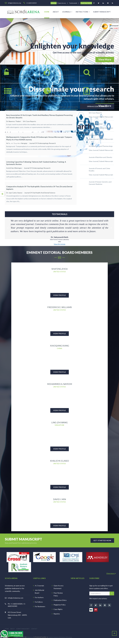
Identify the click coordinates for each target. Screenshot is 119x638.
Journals (67, 12)
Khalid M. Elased (59, 456)
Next (111, 218)
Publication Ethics (60, 596)
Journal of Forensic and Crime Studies (99, 169)
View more (111, 569)
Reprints (57, 609)
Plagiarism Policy (60, 600)
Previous (8, 218)
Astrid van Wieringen (14, 164)
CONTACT (34, 624)
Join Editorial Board (39, 587)
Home (46, 12)
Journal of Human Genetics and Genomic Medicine (100, 183)
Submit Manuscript (102, 12)
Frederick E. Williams (59, 300)
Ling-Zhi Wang (59, 417)
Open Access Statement (58, 582)
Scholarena (30, 632)
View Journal (93, 117)
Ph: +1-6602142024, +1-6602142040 (17, 601)
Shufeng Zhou (59, 262)
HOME (7, 624)
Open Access (62, 3)
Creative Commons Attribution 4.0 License (60, 632)
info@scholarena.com (15, 594)
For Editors (39, 598)
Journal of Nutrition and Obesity (100, 157)
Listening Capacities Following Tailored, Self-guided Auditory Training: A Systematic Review (36, 159)
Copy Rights (58, 605)
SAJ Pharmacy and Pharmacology (101, 146)
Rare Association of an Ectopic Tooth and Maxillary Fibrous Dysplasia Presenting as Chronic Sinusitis (39, 116)
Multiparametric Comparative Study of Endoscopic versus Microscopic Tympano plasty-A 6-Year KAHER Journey (39, 136)
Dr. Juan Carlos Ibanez (14, 187)
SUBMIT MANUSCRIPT (23, 624)
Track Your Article (86, 3)
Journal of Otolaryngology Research (42, 141)
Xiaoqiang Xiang (59, 339)
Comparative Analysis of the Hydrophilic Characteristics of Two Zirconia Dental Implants (39, 182)
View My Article (59, 237)
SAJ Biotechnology (95, 124)
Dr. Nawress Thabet (13, 121)
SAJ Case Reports (29, 121)
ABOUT (12, 624)
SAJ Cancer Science (96, 135)
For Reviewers (40, 602)
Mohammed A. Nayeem (59, 378)
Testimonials (73, 3)
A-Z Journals (39, 581)
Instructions (83, 12)
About (56, 12)
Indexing (53, 3)
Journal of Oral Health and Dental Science (39, 187)
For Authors (39, 593)
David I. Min (59, 494)
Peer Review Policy (58, 590)
